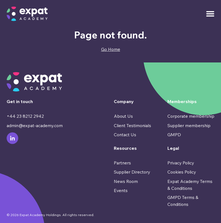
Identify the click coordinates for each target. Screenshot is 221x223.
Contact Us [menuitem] (125, 134)
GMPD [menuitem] (174, 134)
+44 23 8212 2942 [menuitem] (25, 116)
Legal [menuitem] (173, 148)
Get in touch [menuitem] (20, 101)
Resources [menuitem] (125, 148)
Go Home (110, 49)
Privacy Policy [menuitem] (180, 163)
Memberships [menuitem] (182, 101)
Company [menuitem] (124, 101)
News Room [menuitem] (126, 181)
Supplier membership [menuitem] (189, 125)
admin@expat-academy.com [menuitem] (35, 125)
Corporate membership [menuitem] (190, 116)
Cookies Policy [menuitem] (181, 172)
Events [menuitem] (121, 190)
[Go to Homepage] (27, 14)
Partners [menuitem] (122, 163)
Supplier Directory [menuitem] (132, 172)
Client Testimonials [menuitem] (132, 125)
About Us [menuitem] (123, 116)
